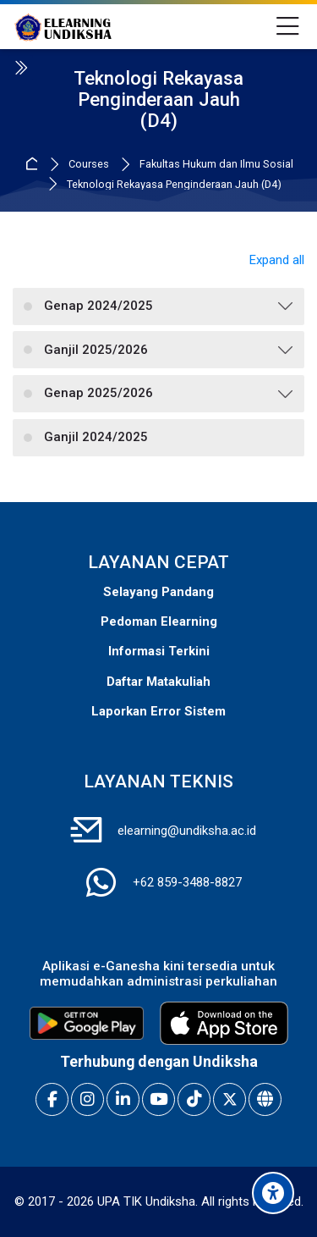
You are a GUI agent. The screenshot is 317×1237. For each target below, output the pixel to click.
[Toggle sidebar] (20, 67)
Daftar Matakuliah (158, 681)
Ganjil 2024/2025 (96, 437)
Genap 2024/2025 (98, 305)
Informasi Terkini (159, 651)
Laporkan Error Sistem (158, 711)
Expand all (276, 260)
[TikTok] (194, 1099)
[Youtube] (158, 1099)
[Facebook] (52, 1099)
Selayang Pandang (158, 591)
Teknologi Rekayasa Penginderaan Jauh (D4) (174, 185)
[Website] (265, 1099)
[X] (229, 1099)
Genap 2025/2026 (98, 392)
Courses (88, 164)
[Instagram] (87, 1099)
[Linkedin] (123, 1099)
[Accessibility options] (273, 1193)
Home (34, 165)
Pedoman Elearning (159, 621)
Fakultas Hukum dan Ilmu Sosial (216, 164)
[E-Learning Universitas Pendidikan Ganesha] (63, 27)
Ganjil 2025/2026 (96, 349)
